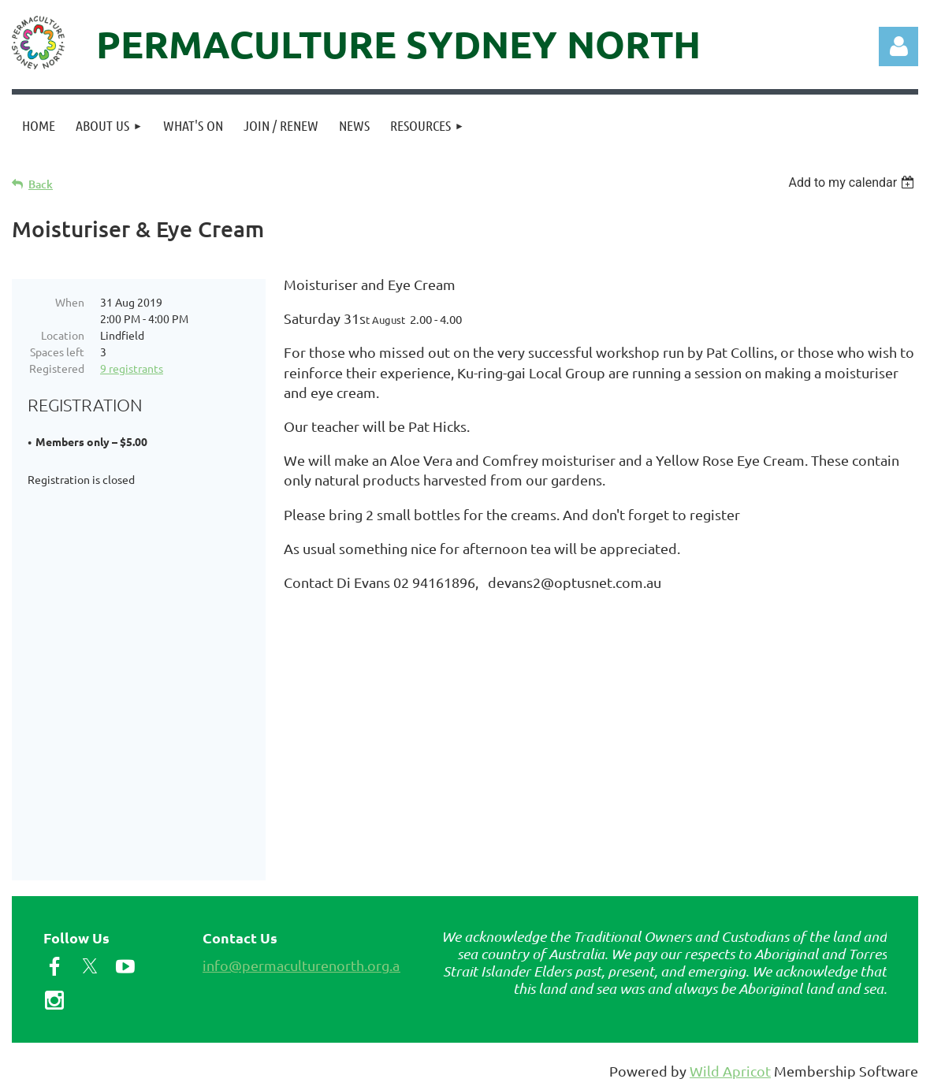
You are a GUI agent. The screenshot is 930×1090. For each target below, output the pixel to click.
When (69, 302)
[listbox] (853, 182)
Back (40, 184)
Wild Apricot (730, 1070)
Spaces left (57, 351)
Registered (56, 368)
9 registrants (131, 368)
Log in (898, 46)
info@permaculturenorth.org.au (305, 965)
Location (62, 335)
